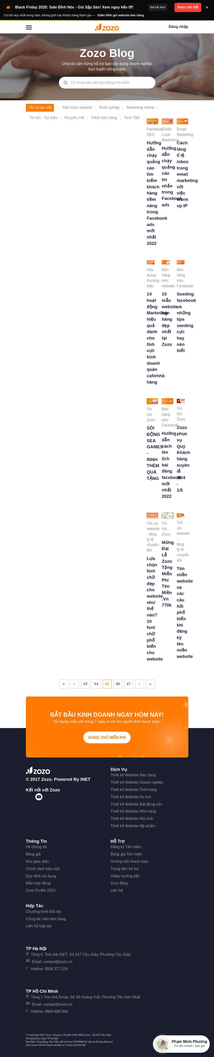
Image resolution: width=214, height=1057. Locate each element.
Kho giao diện (37, 861)
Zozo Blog (119, 883)
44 (96, 684)
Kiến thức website (77, 107)
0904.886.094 (56, 1011)
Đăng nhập (178, 27)
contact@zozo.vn (57, 962)
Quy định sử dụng (41, 876)
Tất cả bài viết (40, 107)
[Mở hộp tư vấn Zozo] (181, 1044)
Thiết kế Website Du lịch (131, 797)
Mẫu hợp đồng (38, 883)
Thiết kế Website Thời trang (134, 790)
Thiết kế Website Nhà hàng (133, 811)
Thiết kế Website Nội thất (132, 819)
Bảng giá (33, 854)
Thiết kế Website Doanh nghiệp (137, 782)
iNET (86, 779)
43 (85, 684)
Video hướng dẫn (125, 876)
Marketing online (140, 107)
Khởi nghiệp (109, 107)
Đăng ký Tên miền (126, 847)
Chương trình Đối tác (43, 912)
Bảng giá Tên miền (126, 854)
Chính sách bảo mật (43, 869)
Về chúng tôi (36, 847)
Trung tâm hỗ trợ (125, 869)
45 (107, 684)
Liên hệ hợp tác (39, 926)
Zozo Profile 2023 (40, 890)
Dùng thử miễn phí (107, 738)
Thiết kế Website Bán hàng (133, 775)
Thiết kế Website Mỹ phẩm (133, 826)
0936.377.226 (56, 969)
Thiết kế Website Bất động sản (136, 804)
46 (118, 684)
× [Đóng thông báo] (207, 7)
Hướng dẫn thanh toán (130, 861)
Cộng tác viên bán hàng (46, 919)
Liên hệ (117, 890)
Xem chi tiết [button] (187, 7)
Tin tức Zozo (151, 414)
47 (129, 684)
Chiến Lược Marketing (170, 134)
